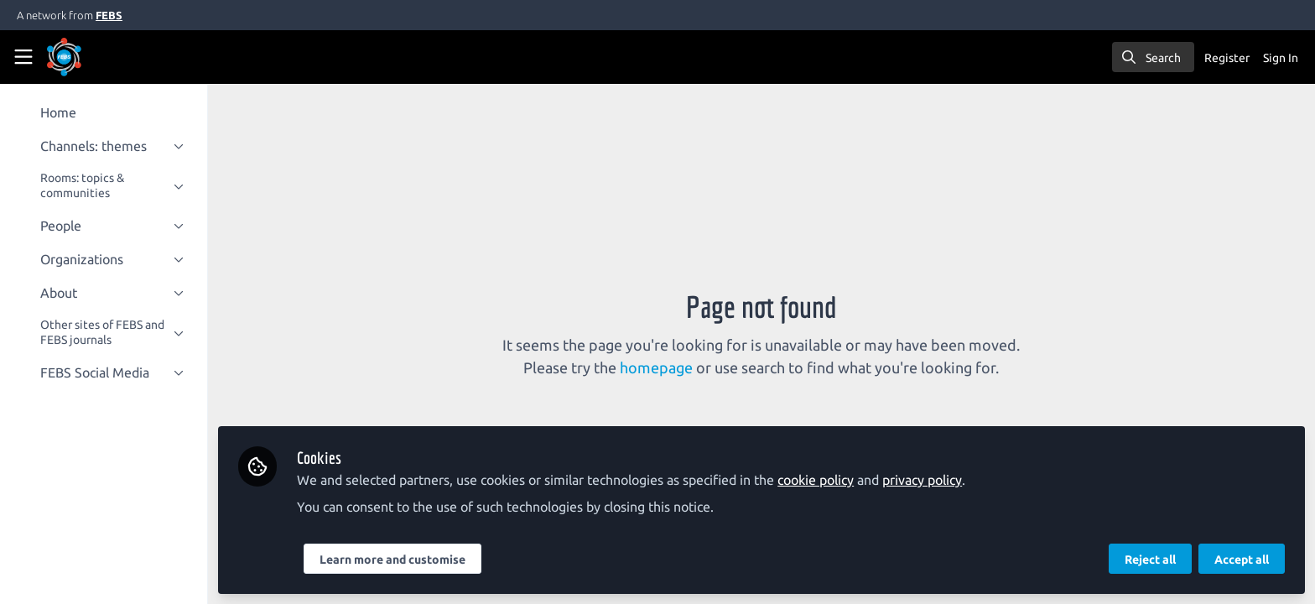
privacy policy (929, 479)
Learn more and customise (399, 559)
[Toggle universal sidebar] (23, 57)
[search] (1153, 57)
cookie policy (822, 479)
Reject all (1150, 559)
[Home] (87, 57)
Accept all (1241, 559)
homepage (660, 367)
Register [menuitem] (1227, 58)
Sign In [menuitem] (1280, 58)
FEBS (109, 15)
